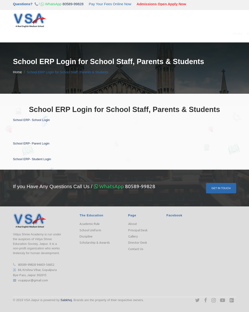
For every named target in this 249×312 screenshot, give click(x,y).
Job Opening (203, 33)
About (132, 223)
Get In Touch (220, 187)
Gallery (133, 236)
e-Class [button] (136, 33)
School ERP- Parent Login (31, 143)
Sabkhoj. (67, 300)
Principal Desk (138, 230)
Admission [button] (92, 33)
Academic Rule (90, 223)
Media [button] (155, 33)
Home (30, 33)
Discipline (86, 236)
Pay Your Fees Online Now (110, 4)
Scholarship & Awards (95, 242)
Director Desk (137, 242)
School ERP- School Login (31, 119)
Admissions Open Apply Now (161, 4)
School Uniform (90, 230)
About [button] (45, 33)
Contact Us (228, 33)
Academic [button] (67, 33)
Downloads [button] (177, 33)
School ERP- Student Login (32, 159)
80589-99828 (61, 4)
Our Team (115, 33)
